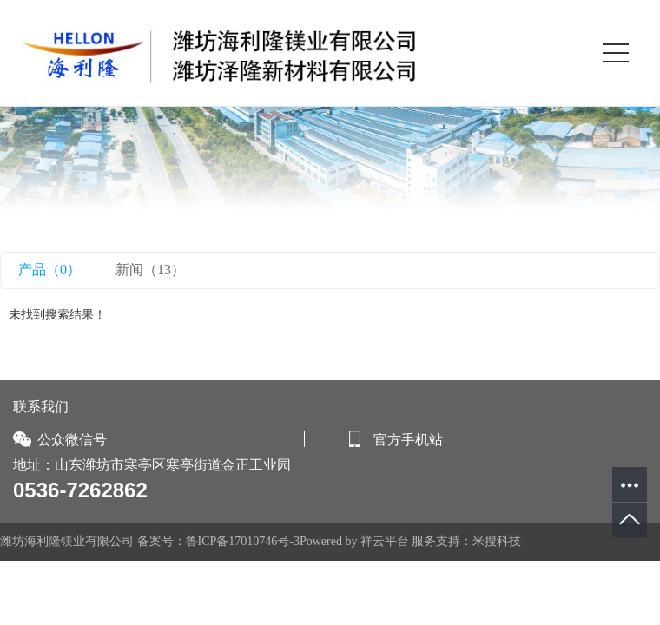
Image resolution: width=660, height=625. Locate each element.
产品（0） (49, 269)
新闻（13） (150, 269)
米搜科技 (496, 541)
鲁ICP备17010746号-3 (243, 541)
